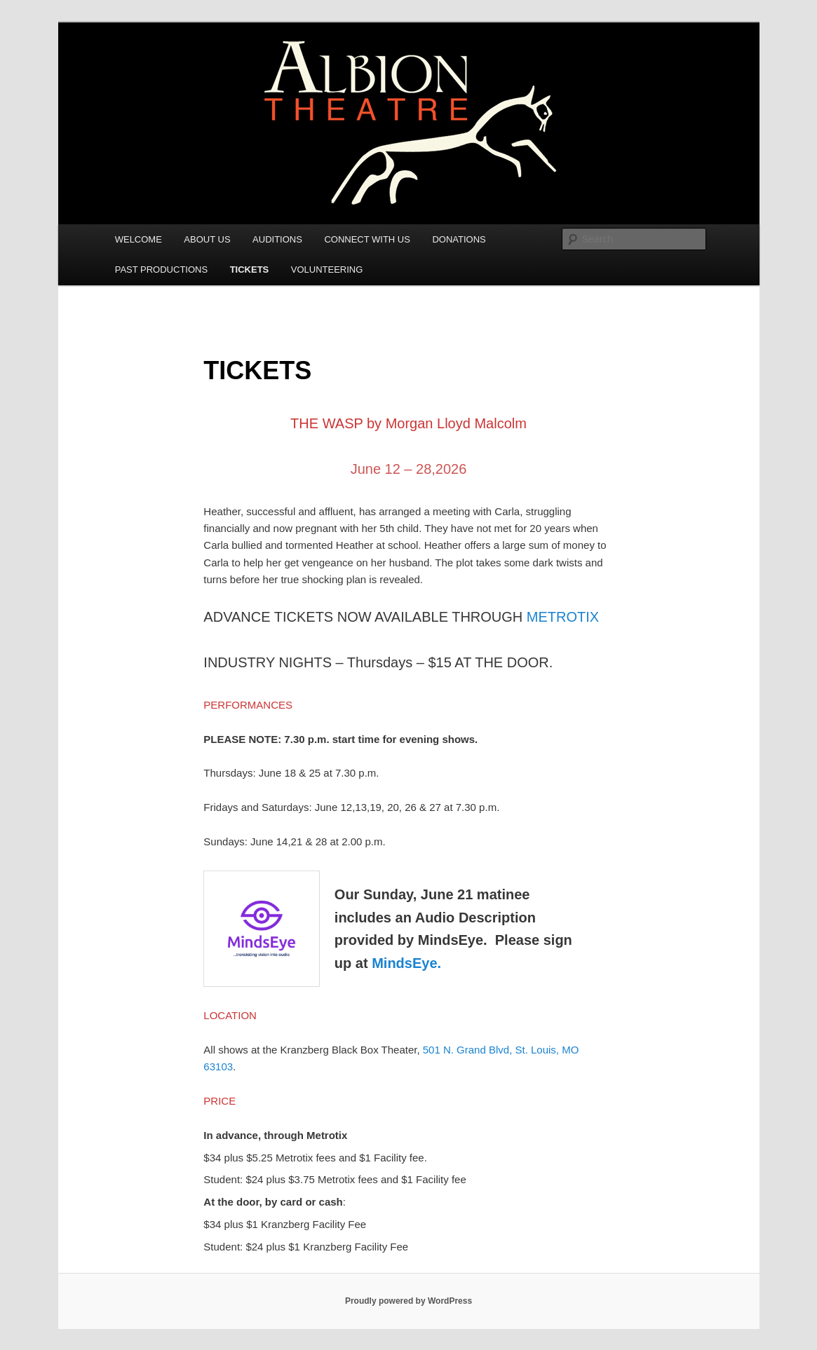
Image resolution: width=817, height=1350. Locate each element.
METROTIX (563, 617)
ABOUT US (207, 239)
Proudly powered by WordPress (408, 1301)
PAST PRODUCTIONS (161, 269)
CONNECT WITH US (367, 239)
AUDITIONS (277, 239)
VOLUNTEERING (327, 269)
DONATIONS (458, 239)
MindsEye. (406, 963)
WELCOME (138, 239)
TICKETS (249, 269)
